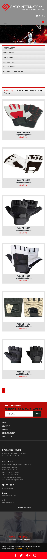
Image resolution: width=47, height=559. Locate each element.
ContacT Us (7, 437)
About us (6, 426)
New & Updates (24, 508)
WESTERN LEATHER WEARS (13, 71)
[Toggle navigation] (5, 22)
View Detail (23, 137)
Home (4, 423)
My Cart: (40, 16)
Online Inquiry (8, 433)
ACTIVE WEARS (8, 53)
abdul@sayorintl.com (9, 495)
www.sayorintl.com (8, 502)
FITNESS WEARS (9, 67)
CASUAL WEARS (9, 57)
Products (6, 430)
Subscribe (37, 414)
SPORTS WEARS (8, 62)
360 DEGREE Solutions (25, 549)
